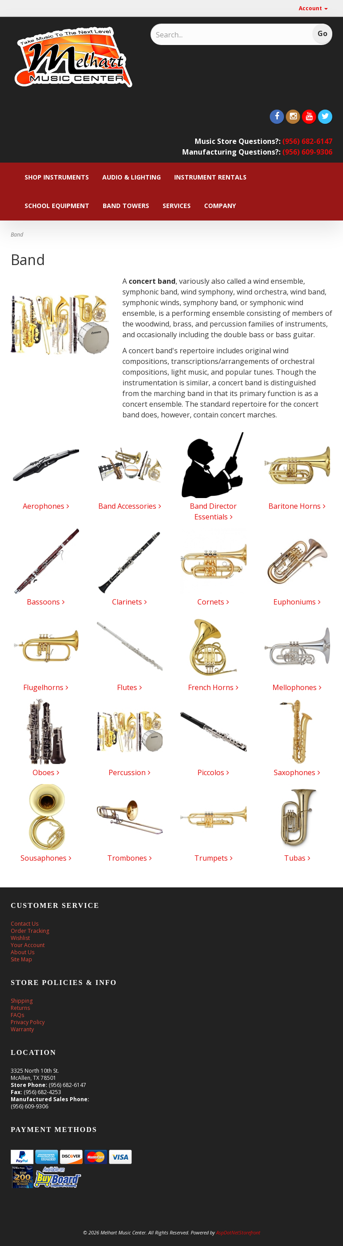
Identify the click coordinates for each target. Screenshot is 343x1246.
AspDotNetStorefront (238, 1232)
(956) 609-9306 (307, 152)
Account (313, 8)
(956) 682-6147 (307, 141)
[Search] (214, 35)
